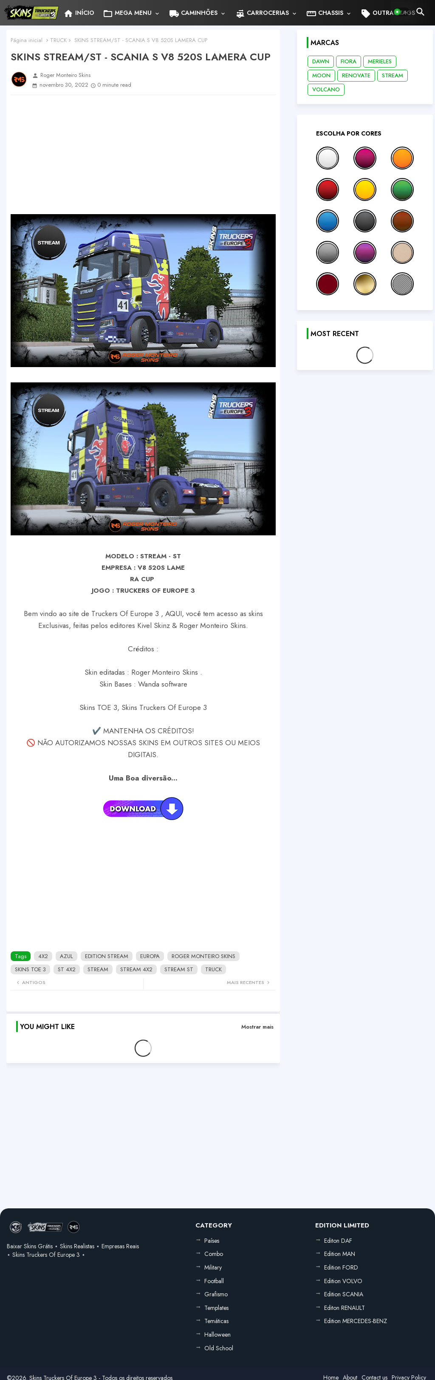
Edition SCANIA (343, 1294)
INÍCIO (78, 13)
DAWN (320, 61)
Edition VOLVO (343, 1281)
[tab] (79, 12)
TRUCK (58, 40)
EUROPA (150, 956)
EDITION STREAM (106, 956)
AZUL (66, 956)
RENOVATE (356, 75)
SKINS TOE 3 (30, 969)
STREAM (98, 969)
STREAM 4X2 (136, 969)
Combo (213, 1254)
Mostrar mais (257, 1027)
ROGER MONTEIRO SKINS (203, 956)
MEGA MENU (127, 13)
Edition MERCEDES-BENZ (355, 1321)
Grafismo (216, 1294)
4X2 (43, 956)
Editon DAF (338, 1240)
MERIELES (380, 61)
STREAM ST (178, 969)
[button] (401, 12)
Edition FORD (341, 1267)
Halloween (217, 1334)
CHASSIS (324, 13)
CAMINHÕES (193, 13)
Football (214, 1281)
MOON (321, 75)
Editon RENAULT (344, 1308)
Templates (216, 1308)
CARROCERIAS (262, 13)
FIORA (348, 61)
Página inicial (26, 40)
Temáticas (216, 1321)
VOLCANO (326, 89)
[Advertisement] (143, 154)
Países (211, 1240)
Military (213, 1267)
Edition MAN (339, 1254)
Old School (218, 1348)
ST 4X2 (67, 969)
